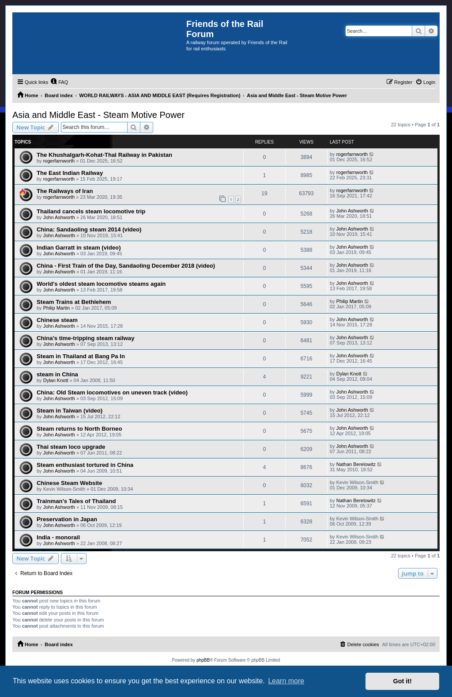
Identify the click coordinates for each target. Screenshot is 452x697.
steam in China (57, 374)
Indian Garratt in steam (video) (79, 247)
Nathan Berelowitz (356, 464)
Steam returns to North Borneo (79, 428)
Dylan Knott (55, 380)
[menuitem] (59, 82)
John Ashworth (59, 217)
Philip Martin (56, 308)
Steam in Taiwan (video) (69, 410)
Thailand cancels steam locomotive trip (91, 211)
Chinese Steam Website (69, 483)
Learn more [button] (286, 681)
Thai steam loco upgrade (71, 446)
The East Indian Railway (70, 173)
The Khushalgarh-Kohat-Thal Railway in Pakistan (104, 155)
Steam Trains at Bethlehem (74, 302)
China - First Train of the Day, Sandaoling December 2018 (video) (126, 265)
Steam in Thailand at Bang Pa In (81, 356)
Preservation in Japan (67, 519)
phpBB (203, 660)
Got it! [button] (402, 681)
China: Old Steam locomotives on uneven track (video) (112, 392)
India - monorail (58, 537)
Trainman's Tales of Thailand (76, 501)
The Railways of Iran (65, 191)
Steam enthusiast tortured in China (85, 465)
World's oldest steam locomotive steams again (101, 283)
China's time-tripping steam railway (86, 338)
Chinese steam (57, 320)
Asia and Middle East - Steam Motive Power (98, 115)
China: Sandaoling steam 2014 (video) (89, 229)
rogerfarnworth (59, 160)
